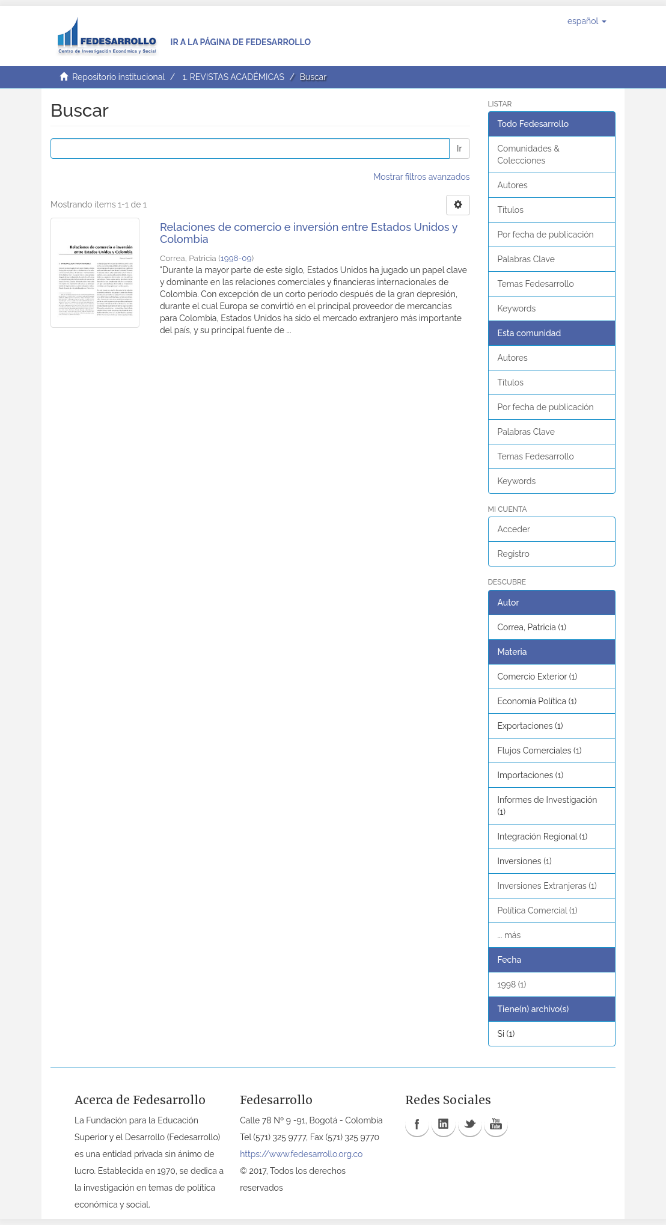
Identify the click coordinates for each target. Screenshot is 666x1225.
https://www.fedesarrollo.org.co (301, 1154)
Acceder (514, 529)
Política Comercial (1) (538, 910)
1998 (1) (512, 984)
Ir (459, 148)
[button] (587, 21)
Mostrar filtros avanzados (421, 177)
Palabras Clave (526, 259)
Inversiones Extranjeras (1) (547, 886)
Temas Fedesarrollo (536, 284)
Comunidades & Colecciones (529, 154)
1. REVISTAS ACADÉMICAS (233, 77)
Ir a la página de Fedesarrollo (240, 42)
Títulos (511, 210)
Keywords (517, 308)
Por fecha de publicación (546, 234)
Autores (513, 185)
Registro (514, 554)
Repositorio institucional (118, 77)
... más (509, 935)
